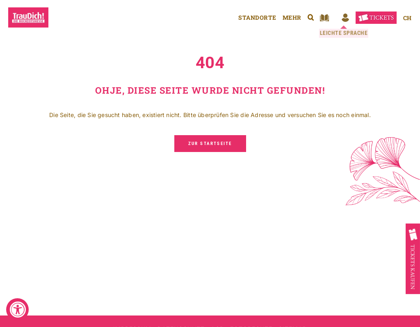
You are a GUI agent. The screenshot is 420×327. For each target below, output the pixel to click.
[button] (311, 17)
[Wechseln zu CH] (407, 18)
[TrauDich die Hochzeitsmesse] (28, 10)
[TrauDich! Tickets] (376, 14)
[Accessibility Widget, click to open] (17, 309)
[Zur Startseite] (210, 143)
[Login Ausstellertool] (345, 18)
